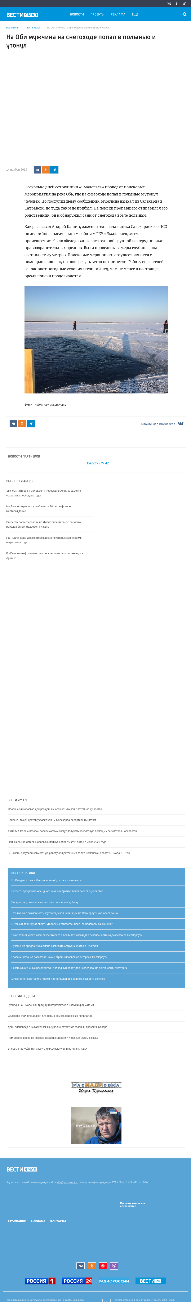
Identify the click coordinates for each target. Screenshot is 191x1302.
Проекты (97, 14)
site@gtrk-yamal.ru (67, 1182)
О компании (16, 1221)
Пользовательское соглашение (132, 1205)
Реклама (118, 14)
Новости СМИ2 (97, 463)
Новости (77, 14)
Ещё (135, 14)
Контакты (58, 1221)
